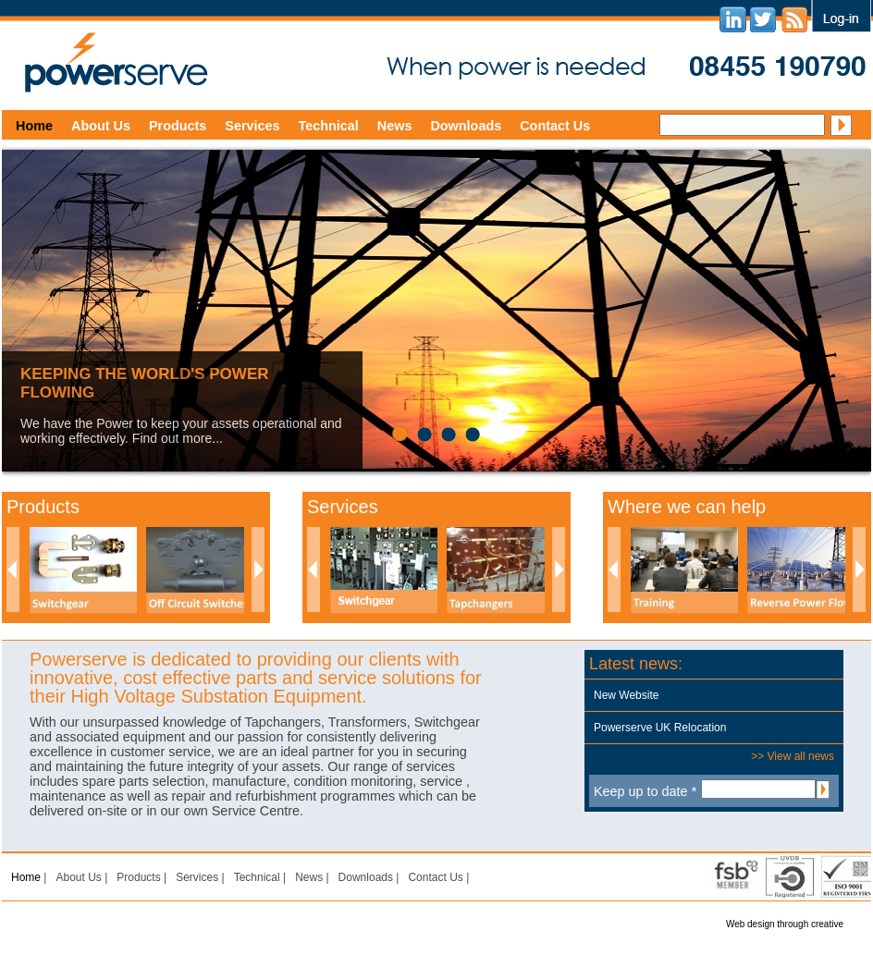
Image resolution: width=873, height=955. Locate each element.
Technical (329, 125)
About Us (100, 125)
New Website (626, 695)
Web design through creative (784, 924)
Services (252, 125)
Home (34, 125)
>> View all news (792, 756)
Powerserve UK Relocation (660, 727)
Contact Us (555, 125)
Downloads (465, 125)
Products (177, 125)
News (394, 125)
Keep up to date (645, 791)
